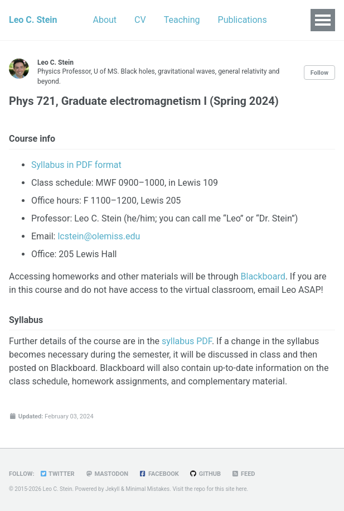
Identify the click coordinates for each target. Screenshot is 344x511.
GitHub (205, 474)
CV (140, 20)
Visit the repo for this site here (209, 489)
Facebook (159, 474)
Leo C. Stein (33, 20)
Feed (243, 474)
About (105, 20)
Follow (319, 72)
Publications (242, 20)
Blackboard (263, 276)
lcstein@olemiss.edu (98, 236)
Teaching (182, 20)
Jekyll (112, 489)
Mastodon (107, 474)
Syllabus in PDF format (76, 165)
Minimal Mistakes (148, 489)
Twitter (56, 474)
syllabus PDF (187, 341)
